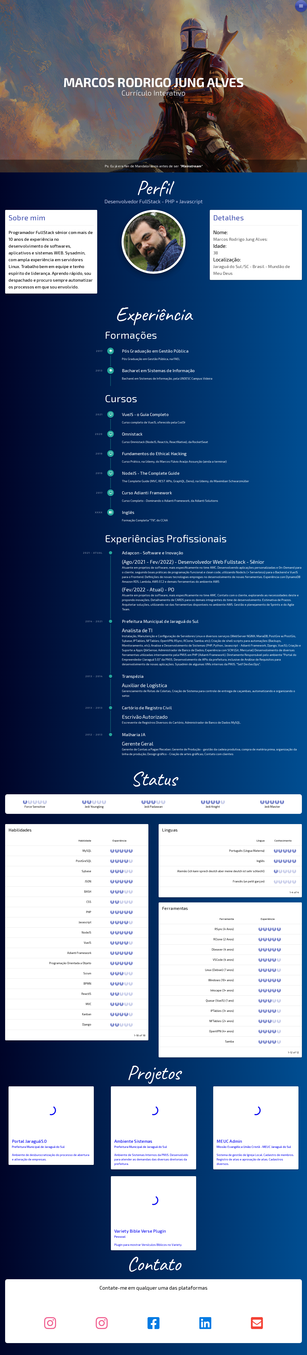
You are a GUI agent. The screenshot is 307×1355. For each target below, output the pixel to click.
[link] (301, 6)
